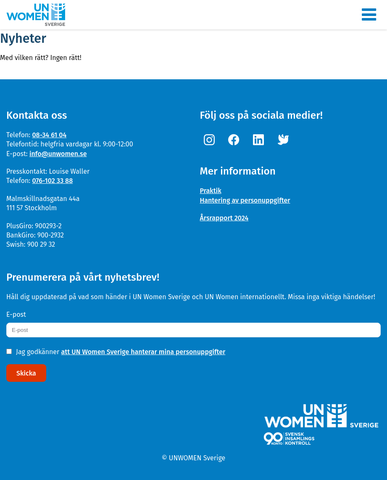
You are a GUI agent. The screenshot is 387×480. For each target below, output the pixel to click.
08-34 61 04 (49, 135)
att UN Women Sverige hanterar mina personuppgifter (143, 352)
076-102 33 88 (52, 181)
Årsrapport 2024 (224, 218)
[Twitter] (285, 140)
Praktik (210, 191)
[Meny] (369, 14)
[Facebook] (235, 140)
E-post (16, 314)
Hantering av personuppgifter (245, 200)
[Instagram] (211, 140)
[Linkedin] (260, 140)
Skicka (26, 373)
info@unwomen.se (58, 154)
